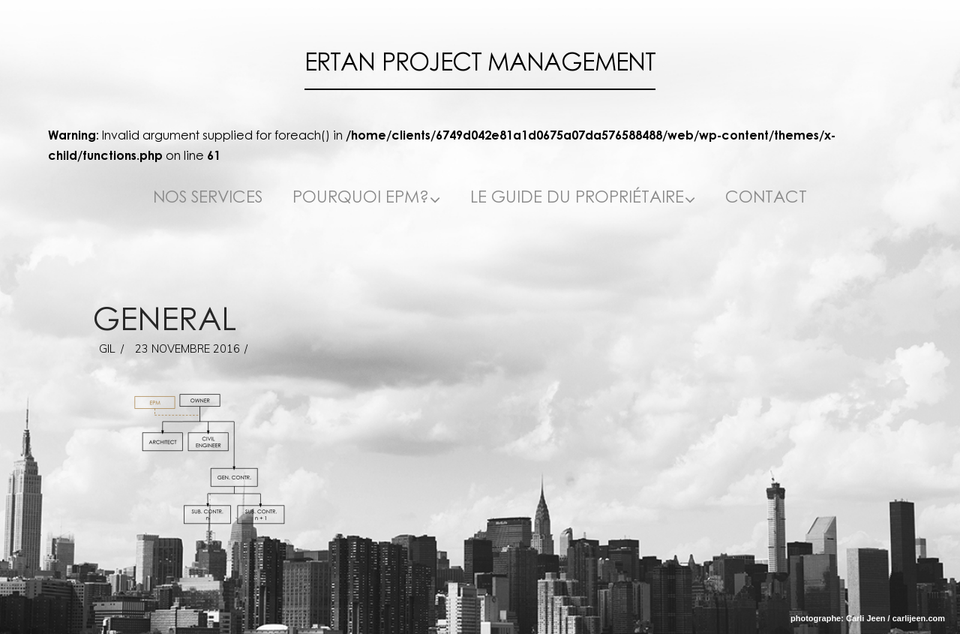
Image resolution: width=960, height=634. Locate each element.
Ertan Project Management (480, 63)
